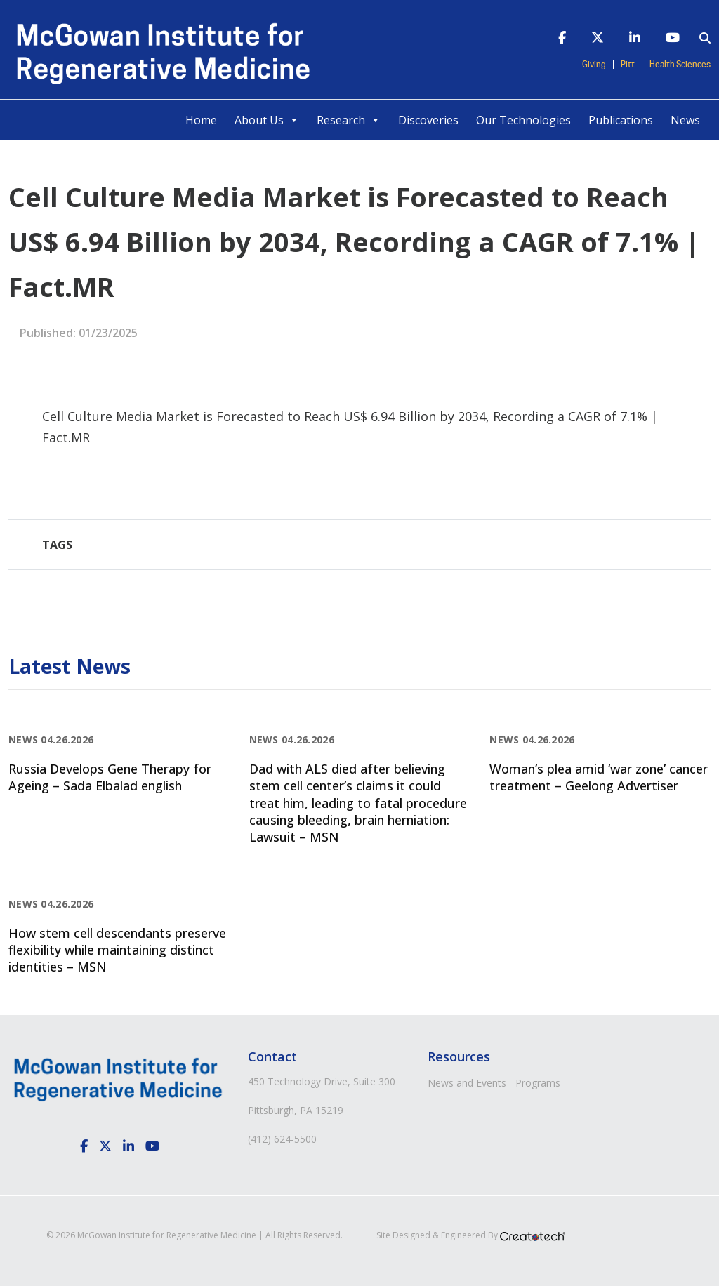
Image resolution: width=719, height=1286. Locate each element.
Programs (537, 1082)
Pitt (628, 64)
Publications (620, 120)
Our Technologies (523, 120)
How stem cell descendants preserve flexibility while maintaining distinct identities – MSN (117, 950)
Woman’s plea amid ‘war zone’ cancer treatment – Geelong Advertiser (598, 777)
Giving (594, 64)
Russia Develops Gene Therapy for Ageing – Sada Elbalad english (109, 777)
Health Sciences (680, 64)
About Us (267, 120)
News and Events (467, 1082)
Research (349, 120)
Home (201, 120)
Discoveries (428, 120)
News (685, 120)
